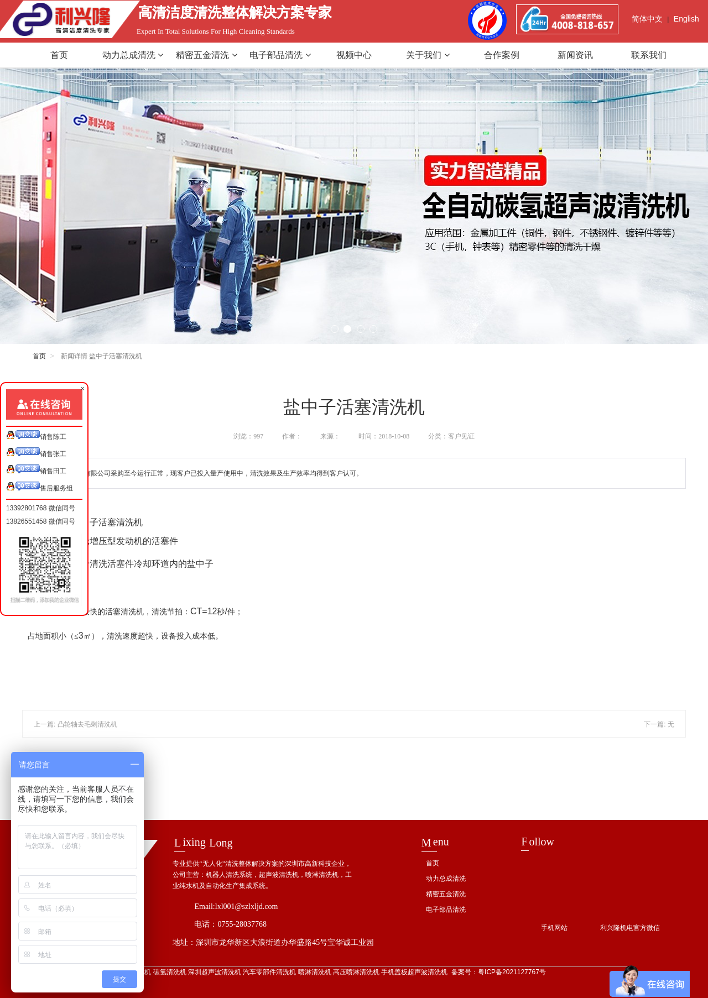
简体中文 (647, 18)
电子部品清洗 (279, 55)
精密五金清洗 (206, 55)
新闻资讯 (575, 55)
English (686, 18)
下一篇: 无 (659, 724)
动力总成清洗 (132, 55)
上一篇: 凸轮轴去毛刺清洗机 (75, 724)
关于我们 (427, 55)
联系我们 (649, 55)
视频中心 (354, 55)
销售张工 (36, 452)
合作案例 (501, 55)
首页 (59, 55)
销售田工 (36, 469)
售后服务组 (39, 487)
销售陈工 (36, 435)
